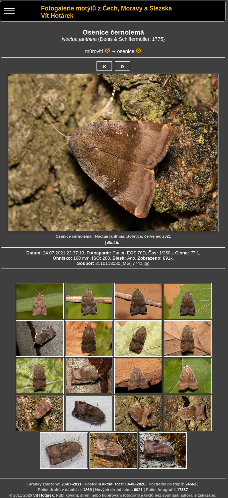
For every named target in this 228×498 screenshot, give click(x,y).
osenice (126, 51)
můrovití (94, 51)
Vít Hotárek (43, 495)
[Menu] (9, 11)
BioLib (113, 242)
